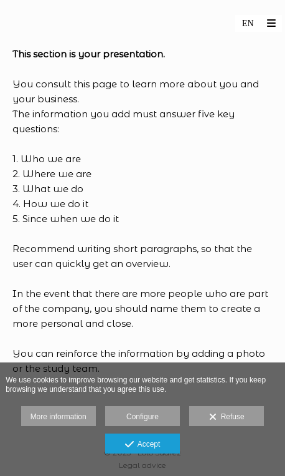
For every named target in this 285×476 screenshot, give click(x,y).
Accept (143, 445)
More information (58, 416)
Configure (142, 416)
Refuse (227, 417)
